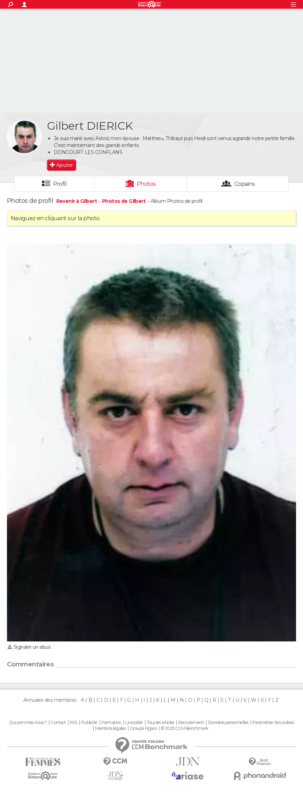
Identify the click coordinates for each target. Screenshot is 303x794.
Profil (60, 184)
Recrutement (191, 722)
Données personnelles (228, 722)
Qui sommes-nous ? (28, 722)
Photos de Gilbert (123, 201)
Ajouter (64, 165)
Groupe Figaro (143, 728)
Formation (111, 722)
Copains (244, 184)
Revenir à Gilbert (77, 201)
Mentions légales (110, 728)
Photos (146, 184)
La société (134, 722)
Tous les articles (160, 722)
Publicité (89, 722)
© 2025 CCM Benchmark (184, 728)
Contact (58, 722)
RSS (73, 722)
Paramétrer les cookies (273, 722)
